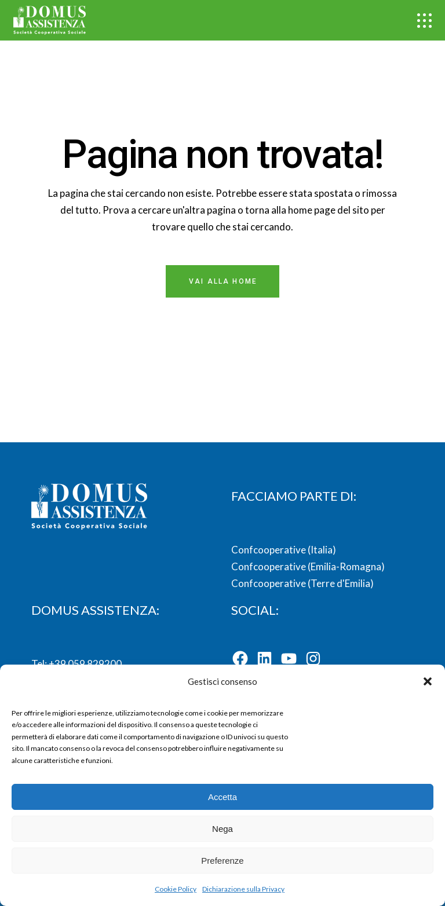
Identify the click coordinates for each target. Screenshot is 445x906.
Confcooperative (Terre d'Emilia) (302, 583)
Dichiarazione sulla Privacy (243, 889)
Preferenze (222, 860)
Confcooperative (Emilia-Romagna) (308, 566)
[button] (427, 681)
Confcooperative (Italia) (283, 550)
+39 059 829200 (84, 664)
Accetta (222, 797)
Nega (222, 829)
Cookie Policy (175, 889)
